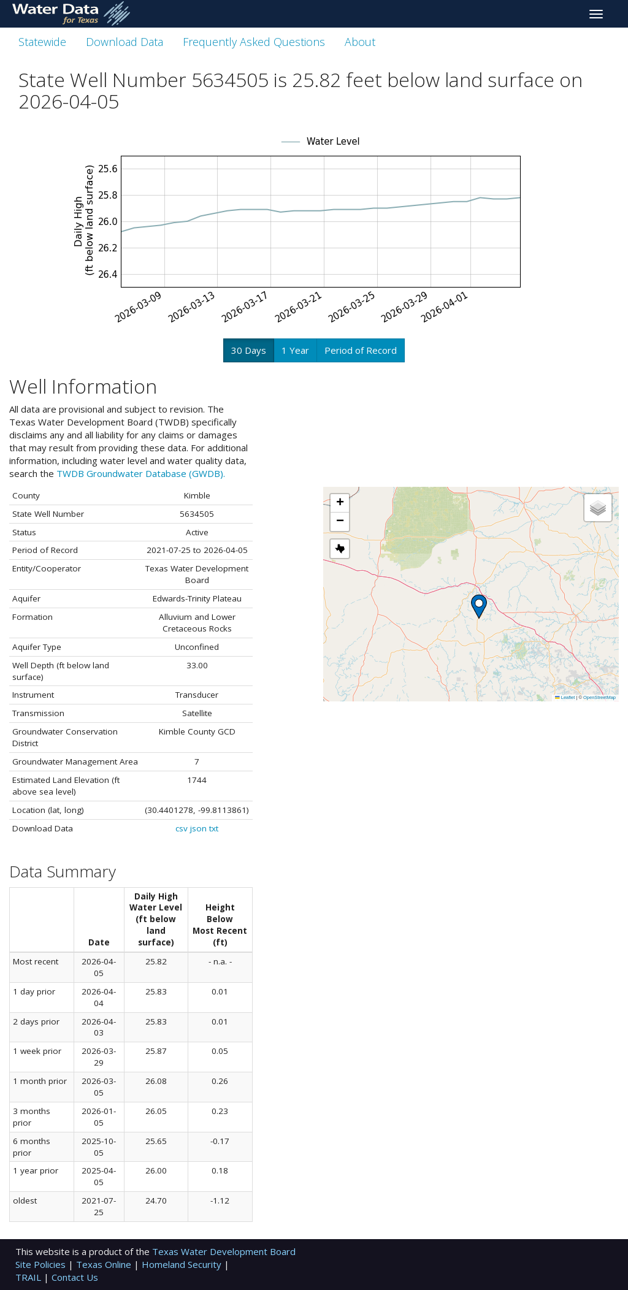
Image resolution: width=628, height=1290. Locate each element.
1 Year (295, 350)
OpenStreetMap (599, 697)
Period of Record (360, 350)
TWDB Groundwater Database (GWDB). (140, 473)
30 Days (248, 350)
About (360, 41)
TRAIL (29, 1277)
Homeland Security (183, 1264)
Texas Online (105, 1264)
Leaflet (565, 697)
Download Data (124, 41)
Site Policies (41, 1264)
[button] (479, 606)
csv (181, 828)
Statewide (42, 41)
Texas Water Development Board (224, 1251)
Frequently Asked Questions (254, 41)
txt (213, 828)
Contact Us (75, 1277)
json (198, 828)
